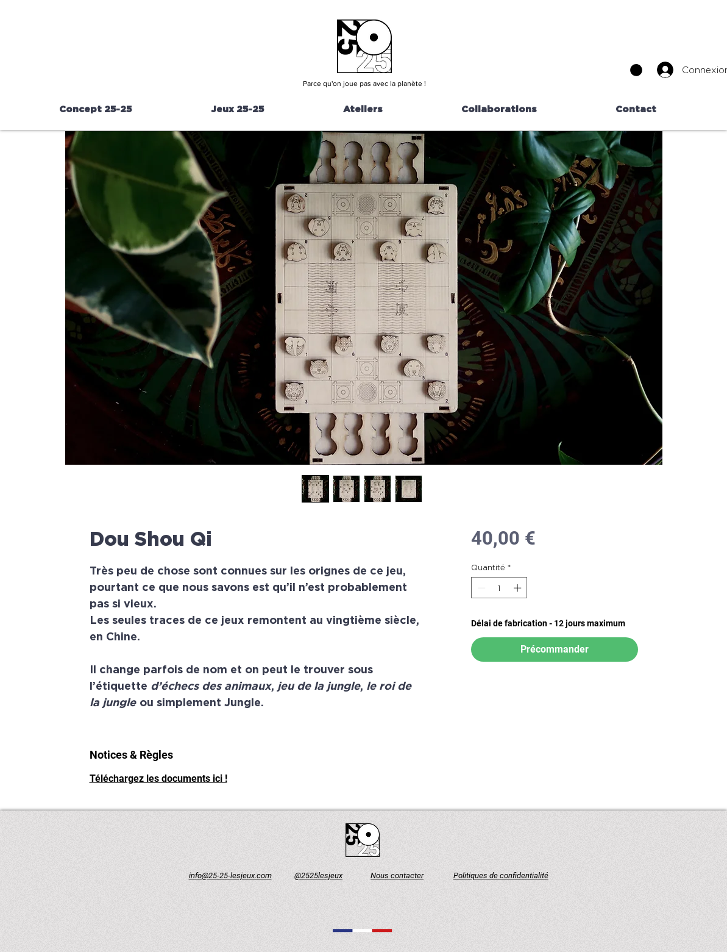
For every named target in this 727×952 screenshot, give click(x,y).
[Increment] (518, 588)
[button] (636, 70)
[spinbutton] (499, 588)
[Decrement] (480, 588)
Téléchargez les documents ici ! (158, 778)
